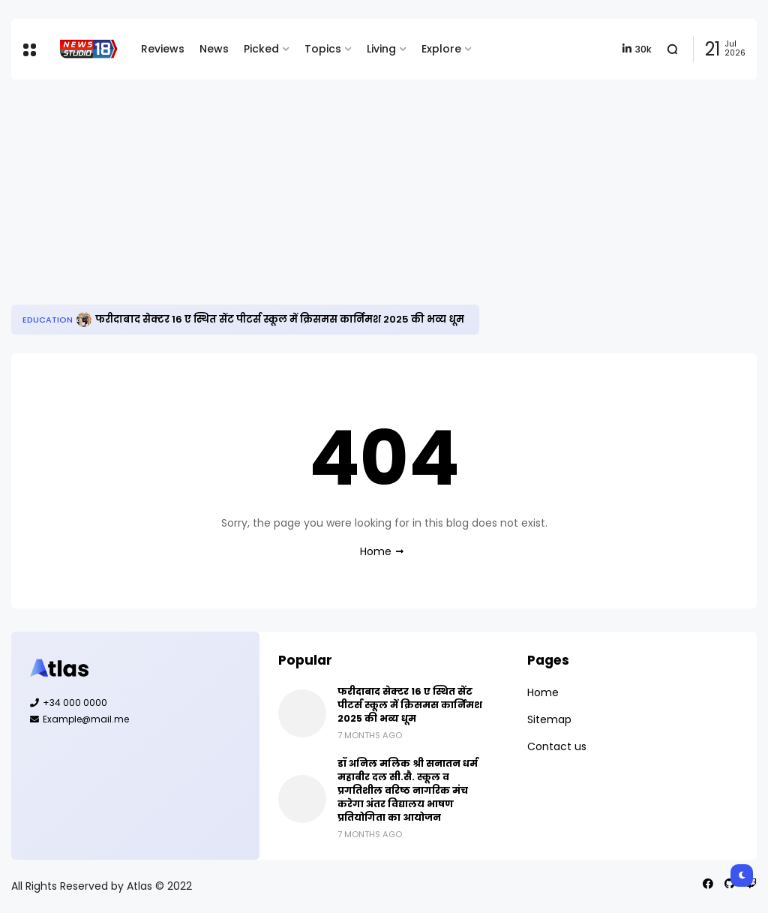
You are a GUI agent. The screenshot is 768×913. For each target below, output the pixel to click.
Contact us (556, 746)
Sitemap (549, 719)
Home (376, 551)
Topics (322, 48)
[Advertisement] (384, 192)
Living (381, 48)
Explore (441, 48)
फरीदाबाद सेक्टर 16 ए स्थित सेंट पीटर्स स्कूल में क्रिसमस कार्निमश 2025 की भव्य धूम (279, 319)
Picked (261, 48)
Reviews (162, 48)
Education (47, 320)
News (214, 48)
